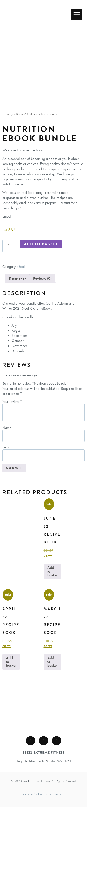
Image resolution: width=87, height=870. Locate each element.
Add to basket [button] (52, 634)
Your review (12, 464)
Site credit (61, 856)
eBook (18, 177)
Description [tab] (18, 341)
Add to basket (41, 307)
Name (6, 490)
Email (6, 510)
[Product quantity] (10, 309)
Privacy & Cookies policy (35, 856)
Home (6, 177)
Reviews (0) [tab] (42, 341)
